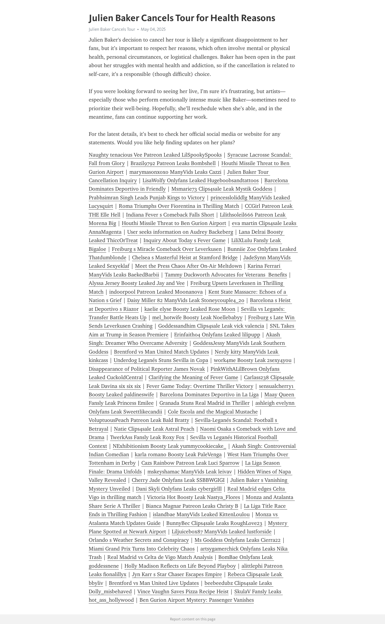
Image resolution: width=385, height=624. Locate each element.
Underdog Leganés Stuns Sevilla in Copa (161, 360)
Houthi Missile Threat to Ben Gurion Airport (174, 223)
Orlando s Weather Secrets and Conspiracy (139, 540)
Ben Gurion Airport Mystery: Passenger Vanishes (197, 600)
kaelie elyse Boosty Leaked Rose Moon (189, 309)
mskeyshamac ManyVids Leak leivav (189, 471)
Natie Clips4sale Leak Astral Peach (154, 429)
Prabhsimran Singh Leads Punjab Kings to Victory (147, 197)
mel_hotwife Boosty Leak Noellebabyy (197, 317)
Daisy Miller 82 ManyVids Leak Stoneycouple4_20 (185, 300)
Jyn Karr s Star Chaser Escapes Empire (177, 574)
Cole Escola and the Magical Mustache (213, 411)
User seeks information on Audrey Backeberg (180, 232)
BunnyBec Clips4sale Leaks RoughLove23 (214, 523)
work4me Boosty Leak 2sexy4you (252, 360)
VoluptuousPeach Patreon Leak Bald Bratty (139, 420)
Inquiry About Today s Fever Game (184, 240)
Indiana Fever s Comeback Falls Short (170, 214)
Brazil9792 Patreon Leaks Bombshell (173, 163)
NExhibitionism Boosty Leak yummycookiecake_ (169, 446)
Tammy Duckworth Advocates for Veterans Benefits (226, 274)
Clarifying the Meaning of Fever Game (193, 377)
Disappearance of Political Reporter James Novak (147, 369)
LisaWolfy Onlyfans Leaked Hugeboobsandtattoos (201, 180)
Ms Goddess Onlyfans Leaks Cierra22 (238, 540)
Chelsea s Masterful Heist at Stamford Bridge (185, 257)
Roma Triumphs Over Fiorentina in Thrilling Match (179, 206)
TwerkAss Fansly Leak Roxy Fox (147, 437)
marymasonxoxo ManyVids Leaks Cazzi (175, 172)
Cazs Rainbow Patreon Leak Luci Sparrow (190, 463)
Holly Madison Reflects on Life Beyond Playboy (180, 566)
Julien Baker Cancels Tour (112, 29)
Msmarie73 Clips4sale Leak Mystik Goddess (221, 189)
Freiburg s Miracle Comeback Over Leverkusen (167, 249)
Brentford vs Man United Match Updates (161, 351)
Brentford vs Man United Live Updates (154, 583)
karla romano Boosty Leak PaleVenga (178, 454)
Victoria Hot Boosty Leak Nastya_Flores (193, 497)
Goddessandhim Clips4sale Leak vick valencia (211, 326)
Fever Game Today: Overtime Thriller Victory (199, 386)
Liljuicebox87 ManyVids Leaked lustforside (222, 531)
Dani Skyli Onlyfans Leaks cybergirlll (179, 488)
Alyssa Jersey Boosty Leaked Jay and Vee (137, 283)
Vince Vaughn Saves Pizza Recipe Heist (183, 591)
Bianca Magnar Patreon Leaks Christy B (192, 506)
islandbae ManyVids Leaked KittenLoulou (201, 514)
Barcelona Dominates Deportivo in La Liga (209, 394)
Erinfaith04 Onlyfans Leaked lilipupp (217, 334)
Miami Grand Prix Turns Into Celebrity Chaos (142, 548)
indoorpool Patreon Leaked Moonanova (156, 292)
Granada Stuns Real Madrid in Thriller (204, 403)
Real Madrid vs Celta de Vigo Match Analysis (160, 557)
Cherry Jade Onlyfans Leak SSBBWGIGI (178, 480)
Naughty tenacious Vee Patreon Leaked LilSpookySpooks (155, 154)
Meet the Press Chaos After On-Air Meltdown (188, 266)
